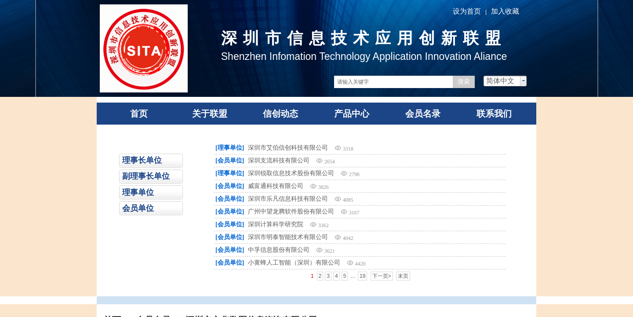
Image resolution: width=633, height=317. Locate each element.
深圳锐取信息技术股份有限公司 (291, 173)
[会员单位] (229, 160)
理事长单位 (142, 160)
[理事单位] (229, 147)
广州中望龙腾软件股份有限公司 (291, 211)
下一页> (381, 276)
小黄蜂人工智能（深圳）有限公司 (294, 262)
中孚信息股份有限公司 (278, 250)
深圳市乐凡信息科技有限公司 (288, 198)
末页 (403, 276)
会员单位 (138, 208)
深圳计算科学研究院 (275, 224)
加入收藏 (505, 11)
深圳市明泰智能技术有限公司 (288, 237)
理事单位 (138, 192)
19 (362, 276)
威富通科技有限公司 (275, 186)
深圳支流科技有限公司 (278, 160)
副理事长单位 (146, 176)
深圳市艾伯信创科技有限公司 (288, 147)
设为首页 (467, 11)
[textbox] (393, 82)
